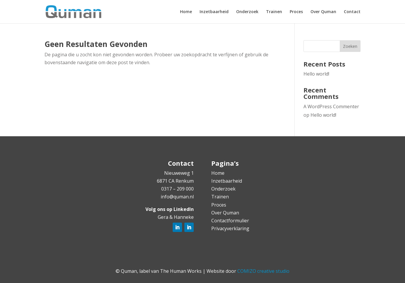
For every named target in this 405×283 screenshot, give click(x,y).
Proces (296, 12)
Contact (352, 12)
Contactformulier (230, 220)
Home (186, 12)
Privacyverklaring (230, 228)
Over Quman (323, 12)
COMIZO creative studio (263, 271)
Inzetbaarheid (214, 12)
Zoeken (350, 46)
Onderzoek (247, 12)
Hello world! (316, 74)
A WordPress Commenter (331, 106)
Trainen (274, 12)
